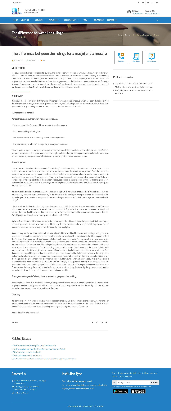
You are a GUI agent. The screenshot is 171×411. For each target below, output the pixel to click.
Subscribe (154, 382)
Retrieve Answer (151, 61)
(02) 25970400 (33, 387)
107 (25, 387)
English (17, 2)
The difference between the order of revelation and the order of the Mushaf (38, 349)
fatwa (127, 34)
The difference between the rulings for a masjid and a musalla (34, 345)
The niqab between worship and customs (27, 355)
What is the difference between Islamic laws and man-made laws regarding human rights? (44, 359)
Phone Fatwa (121, 61)
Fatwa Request (136, 61)
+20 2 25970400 (30, 389)
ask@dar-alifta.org (20, 393)
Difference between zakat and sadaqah (26, 352)
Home (120, 34)
